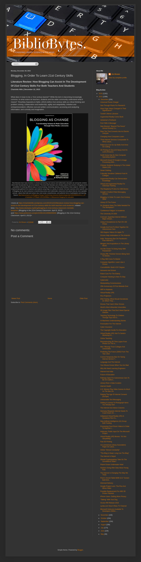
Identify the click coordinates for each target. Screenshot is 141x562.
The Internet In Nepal (108, 456)
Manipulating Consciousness (110, 283)
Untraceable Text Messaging (110, 400)
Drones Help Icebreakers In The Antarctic (115, 235)
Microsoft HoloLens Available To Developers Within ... (111, 510)
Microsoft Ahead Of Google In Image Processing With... (113, 161)
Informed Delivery (106, 483)
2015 (101, 97)
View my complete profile (118, 78)
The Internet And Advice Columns (112, 408)
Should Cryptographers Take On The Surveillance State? (113, 460)
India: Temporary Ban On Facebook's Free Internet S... (113, 239)
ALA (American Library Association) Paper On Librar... (113, 446)
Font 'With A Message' (108, 123)
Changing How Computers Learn (112, 137)
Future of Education (107, 375)
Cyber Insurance (106, 327)
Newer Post (16, 298)
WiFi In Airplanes (106, 289)
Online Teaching (106, 338)
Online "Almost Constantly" (110, 450)
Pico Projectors (105, 296)
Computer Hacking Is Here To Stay (112, 277)
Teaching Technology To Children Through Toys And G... (112, 316)
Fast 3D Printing (106, 442)
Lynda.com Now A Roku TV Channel (113, 506)
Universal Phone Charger (109, 102)
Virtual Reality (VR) (107, 293)
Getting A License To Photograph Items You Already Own (114, 404)
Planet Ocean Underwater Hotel (111, 464)
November (105, 515)
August (103, 525)
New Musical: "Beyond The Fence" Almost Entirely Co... (112, 127)
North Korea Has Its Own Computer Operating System (113, 156)
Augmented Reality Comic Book (111, 117)
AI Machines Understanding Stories (113, 321)
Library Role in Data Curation (110, 383)
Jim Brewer (115, 74)
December (105, 99)
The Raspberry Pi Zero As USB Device (114, 189)
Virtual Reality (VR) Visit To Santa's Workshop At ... (113, 334)
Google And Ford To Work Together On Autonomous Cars (114, 228)
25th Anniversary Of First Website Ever (114, 286)
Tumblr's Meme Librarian (109, 114)
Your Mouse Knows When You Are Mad (114, 365)
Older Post (83, 298)
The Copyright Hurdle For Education (113, 330)
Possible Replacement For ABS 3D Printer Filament (113, 492)
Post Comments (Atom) (29, 302)
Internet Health (105, 386)
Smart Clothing (105, 170)
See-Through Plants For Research (112, 105)
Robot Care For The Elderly (110, 274)
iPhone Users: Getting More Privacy (113, 496)
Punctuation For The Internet (110, 324)
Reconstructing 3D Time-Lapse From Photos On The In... (113, 342)
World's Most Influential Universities (113, 307)
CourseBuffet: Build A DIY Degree (112, 267)
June (103, 531)
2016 (101, 93)
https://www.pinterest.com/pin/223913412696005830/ (35, 213)
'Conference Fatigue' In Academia (112, 211)
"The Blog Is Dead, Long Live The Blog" (114, 453)
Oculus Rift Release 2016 (109, 503)
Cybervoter (104, 280)
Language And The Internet (110, 362)
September (105, 521)
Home (50, 298)
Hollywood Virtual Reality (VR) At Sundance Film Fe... (112, 417)
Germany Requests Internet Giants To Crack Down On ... (114, 412)
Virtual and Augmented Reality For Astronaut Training (112, 185)
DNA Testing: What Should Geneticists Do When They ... (114, 300)
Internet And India (106, 372)
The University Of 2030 (108, 214)
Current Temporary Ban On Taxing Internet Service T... (112, 358)
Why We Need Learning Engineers (112, 368)
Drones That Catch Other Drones (112, 304)
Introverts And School (108, 270)
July (102, 528)
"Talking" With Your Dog (108, 500)
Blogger (80, 550)
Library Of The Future (108, 202)
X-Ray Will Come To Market (110, 259)
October (104, 518)
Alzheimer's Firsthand (108, 120)
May (102, 534)
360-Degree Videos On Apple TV (112, 232)
